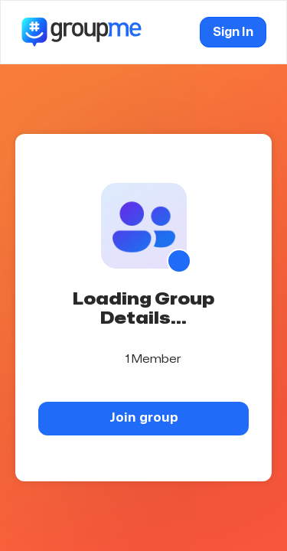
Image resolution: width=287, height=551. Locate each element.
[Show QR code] (179, 261)
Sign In (233, 32)
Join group (143, 417)
